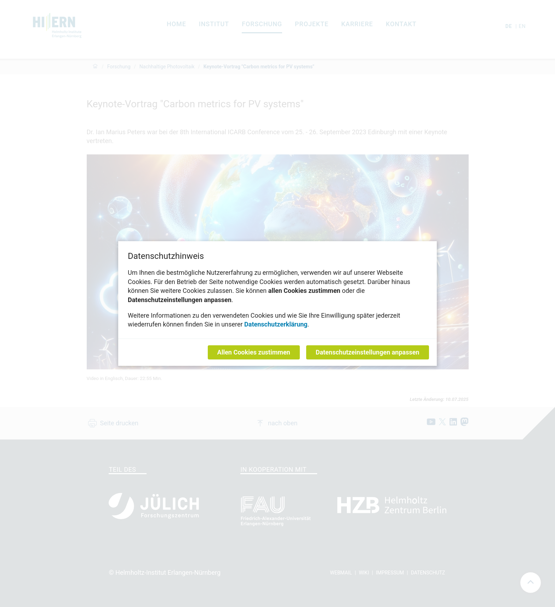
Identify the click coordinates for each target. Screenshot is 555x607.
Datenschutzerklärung (276, 324)
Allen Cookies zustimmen (253, 352)
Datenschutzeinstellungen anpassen (367, 352)
